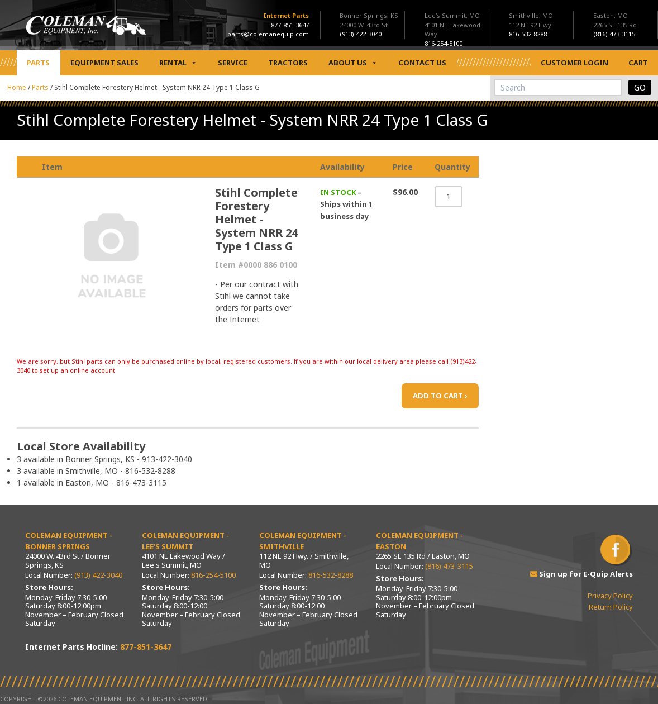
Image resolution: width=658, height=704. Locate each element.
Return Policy (611, 607)
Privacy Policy (610, 596)
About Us (353, 62)
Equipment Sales (104, 63)
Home (16, 87)
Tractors (288, 63)
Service (232, 63)
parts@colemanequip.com (268, 34)
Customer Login (574, 63)
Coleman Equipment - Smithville (302, 540)
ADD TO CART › (440, 396)
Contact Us (422, 63)
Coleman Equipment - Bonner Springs (68, 540)
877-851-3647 (290, 25)
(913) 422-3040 (98, 575)
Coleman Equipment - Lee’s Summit (185, 540)
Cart (638, 63)
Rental (178, 62)
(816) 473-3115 (449, 566)
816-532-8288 (330, 575)
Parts (38, 63)
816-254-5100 (213, 575)
